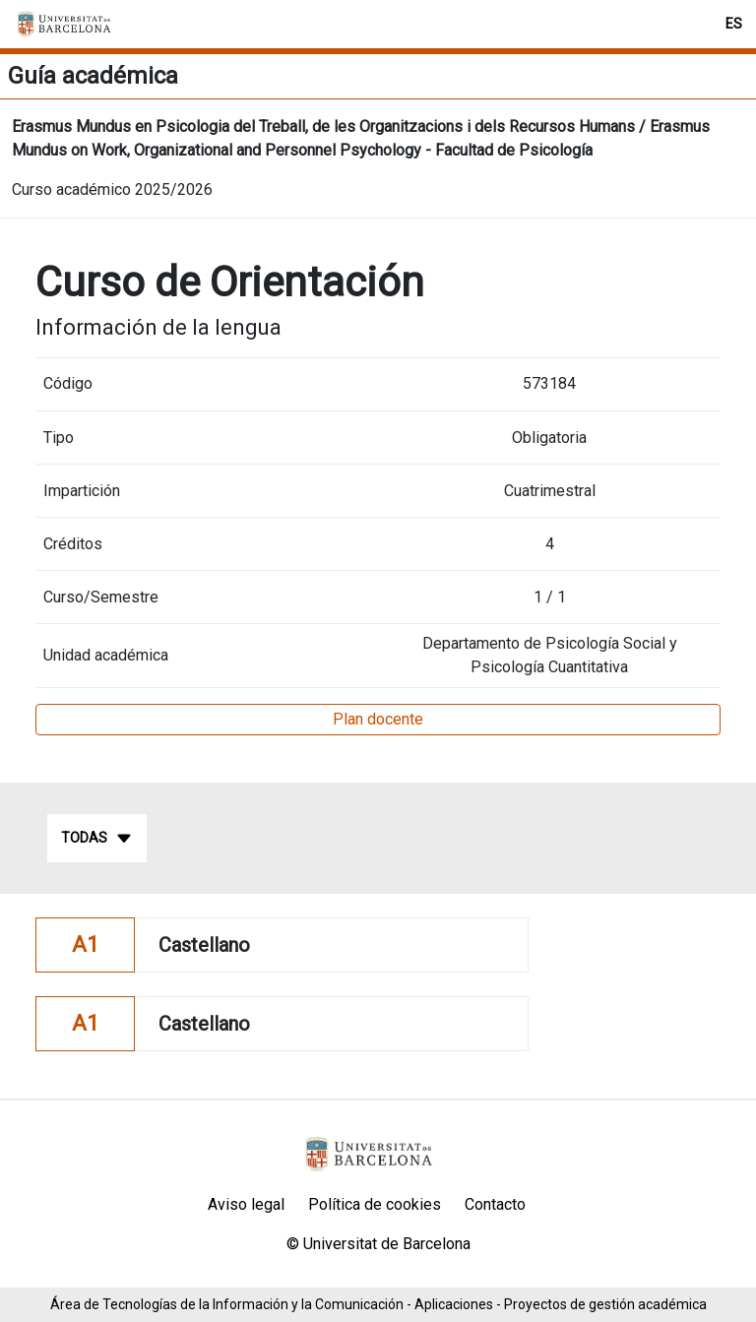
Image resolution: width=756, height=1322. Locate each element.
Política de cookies (374, 1204)
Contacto (495, 1204)
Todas (97, 839)
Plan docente (378, 719)
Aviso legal (246, 1204)
